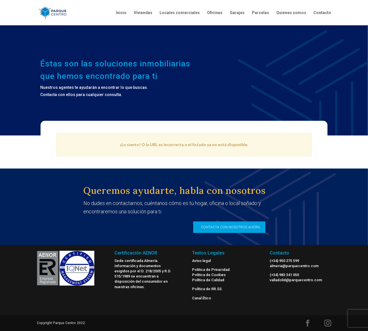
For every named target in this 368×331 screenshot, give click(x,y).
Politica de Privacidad (211, 269)
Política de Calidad (208, 280)
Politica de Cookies (209, 275)
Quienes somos (291, 13)
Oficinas (215, 13)
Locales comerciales (180, 13)
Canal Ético (201, 298)
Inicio (121, 13)
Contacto (322, 13)
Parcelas (260, 13)
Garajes (237, 13)
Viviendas (143, 13)
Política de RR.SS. (207, 289)
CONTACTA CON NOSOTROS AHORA (230, 227)
